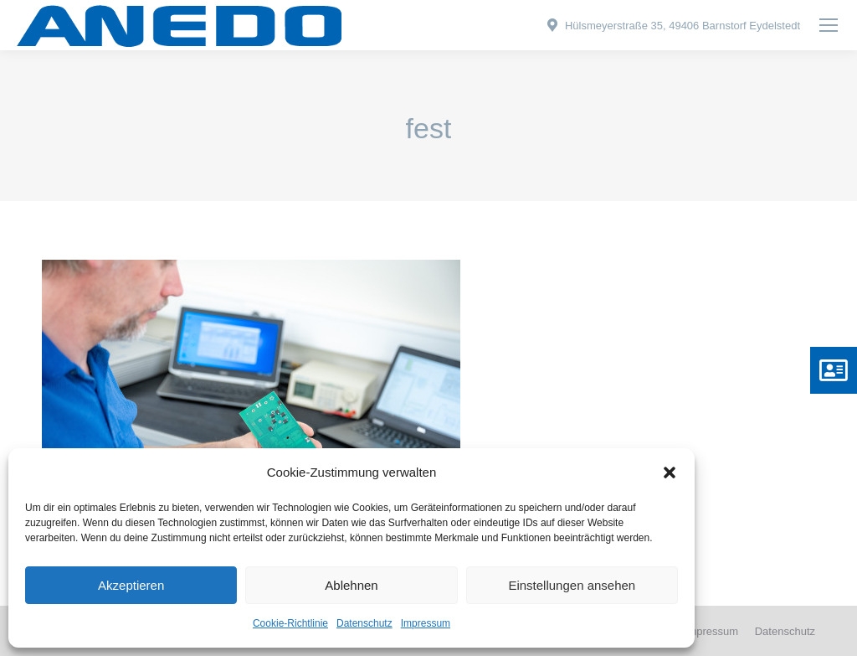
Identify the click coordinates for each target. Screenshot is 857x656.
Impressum (425, 623)
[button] (669, 472)
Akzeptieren (131, 585)
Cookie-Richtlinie (290, 623)
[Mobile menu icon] (828, 25)
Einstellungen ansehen (571, 585)
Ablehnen (351, 585)
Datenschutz (364, 623)
